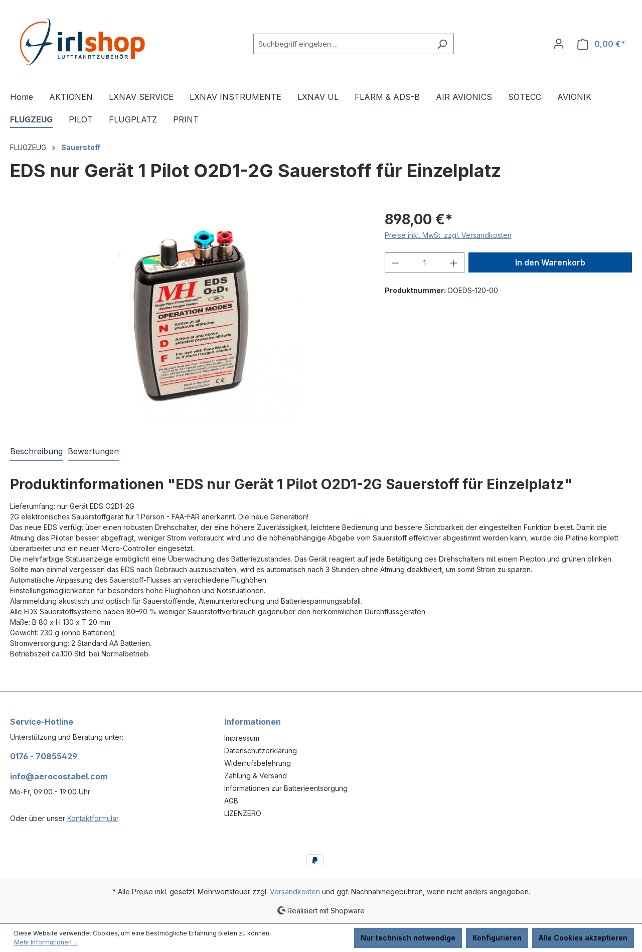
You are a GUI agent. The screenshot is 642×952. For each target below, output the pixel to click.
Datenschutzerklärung (260, 750)
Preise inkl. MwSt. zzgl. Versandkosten (448, 235)
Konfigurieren (497, 937)
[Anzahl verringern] (395, 262)
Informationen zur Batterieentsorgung (286, 788)
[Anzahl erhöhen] (453, 262)
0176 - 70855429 (43, 756)
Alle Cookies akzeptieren (583, 937)
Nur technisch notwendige (408, 937)
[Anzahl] (424, 262)
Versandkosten (295, 891)
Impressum (241, 738)
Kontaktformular (92, 818)
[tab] (36, 452)
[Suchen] (442, 44)
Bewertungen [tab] (93, 451)
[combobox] (342, 44)
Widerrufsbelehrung (257, 763)
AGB (231, 800)
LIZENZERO (242, 813)
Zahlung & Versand (255, 775)
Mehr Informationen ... (46, 942)
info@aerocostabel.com (58, 776)
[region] (187, 317)
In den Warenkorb (550, 262)
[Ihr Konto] (559, 44)
